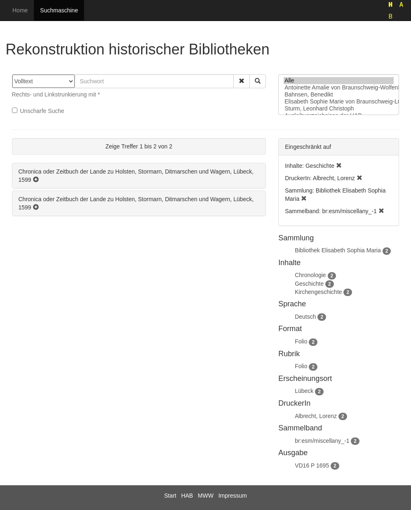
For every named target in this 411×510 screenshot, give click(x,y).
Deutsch (305, 316)
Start (170, 495)
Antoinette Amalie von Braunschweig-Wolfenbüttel (339, 87)
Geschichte (309, 283)
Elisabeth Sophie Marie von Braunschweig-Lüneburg (339, 101)
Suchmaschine (59, 10)
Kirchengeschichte (318, 292)
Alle (339, 80)
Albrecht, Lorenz (316, 416)
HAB (187, 495)
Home (20, 10)
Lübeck (304, 391)
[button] (241, 81)
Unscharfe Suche (38, 111)
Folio (301, 341)
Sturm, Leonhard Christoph (339, 108)
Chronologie (310, 275)
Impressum (232, 495)
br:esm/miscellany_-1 (322, 440)
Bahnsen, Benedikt (339, 94)
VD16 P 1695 (312, 465)
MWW (206, 495)
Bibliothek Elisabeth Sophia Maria (338, 250)
